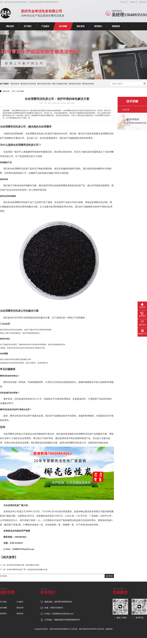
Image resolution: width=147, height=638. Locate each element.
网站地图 (142, 2)
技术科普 (125, 110)
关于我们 (123, 2)
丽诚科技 (109, 629)
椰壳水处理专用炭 (44, 84)
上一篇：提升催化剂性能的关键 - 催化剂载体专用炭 (19, 565)
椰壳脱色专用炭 (75, 84)
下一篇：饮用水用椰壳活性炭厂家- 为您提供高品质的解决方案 (23, 569)
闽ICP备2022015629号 (88, 629)
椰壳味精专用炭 (88, 84)
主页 (13, 91)
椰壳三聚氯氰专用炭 (60, 84)
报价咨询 (81, 26)
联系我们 (133, 2)
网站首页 (10, 26)
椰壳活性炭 (15, 84)
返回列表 (109, 576)
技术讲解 (63, 26)
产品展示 (45, 26)
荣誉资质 (116, 26)
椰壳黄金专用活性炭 (28, 84)
